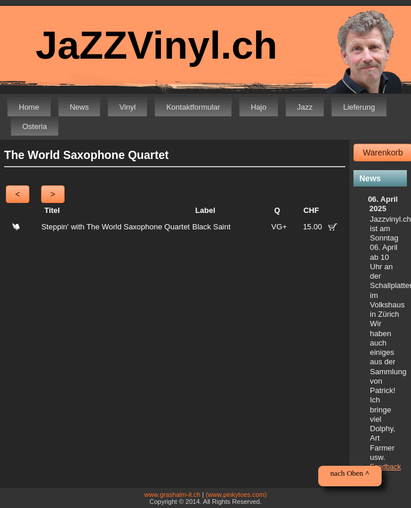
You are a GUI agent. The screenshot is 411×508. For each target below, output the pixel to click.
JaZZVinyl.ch (156, 45)
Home (29, 107)
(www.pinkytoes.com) (236, 494)
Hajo (259, 107)
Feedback (385, 467)
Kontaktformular (193, 107)
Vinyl (127, 107)
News (79, 107)
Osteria (34, 126)
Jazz (305, 107)
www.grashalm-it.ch (172, 494)
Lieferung (359, 107)
